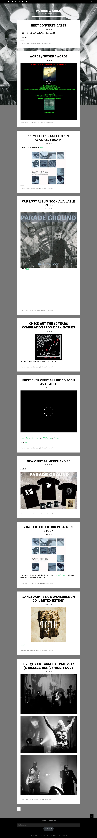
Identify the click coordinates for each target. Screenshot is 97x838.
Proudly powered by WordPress (39, 835)
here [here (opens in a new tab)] (26, 442)
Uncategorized (37, 122)
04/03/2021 (48, 209)
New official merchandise (48, 461)
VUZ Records (47, 438)
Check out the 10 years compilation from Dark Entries (48, 325)
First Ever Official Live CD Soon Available (48, 382)
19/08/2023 (48, 60)
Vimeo (56, 438)
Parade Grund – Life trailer (30, 438)
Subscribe (48, 828)
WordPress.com (62, 835)
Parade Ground (48, 11)
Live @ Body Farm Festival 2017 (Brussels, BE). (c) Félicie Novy (48, 666)
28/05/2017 (48, 671)
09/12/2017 (48, 534)
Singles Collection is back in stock (48, 529)
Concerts (35, 43)
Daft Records (62, 575)
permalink (48, 43)
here (41, 147)
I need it (23, 645)
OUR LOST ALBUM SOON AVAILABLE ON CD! (48, 203)
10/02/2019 (48, 387)
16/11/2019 (48, 331)
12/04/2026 (48, 29)
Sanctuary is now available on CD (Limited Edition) (48, 598)
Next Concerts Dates (48, 25)
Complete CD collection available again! (48, 138)
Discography (36, 188)
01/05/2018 (48, 465)
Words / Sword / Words (49, 56)
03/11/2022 (48, 143)
